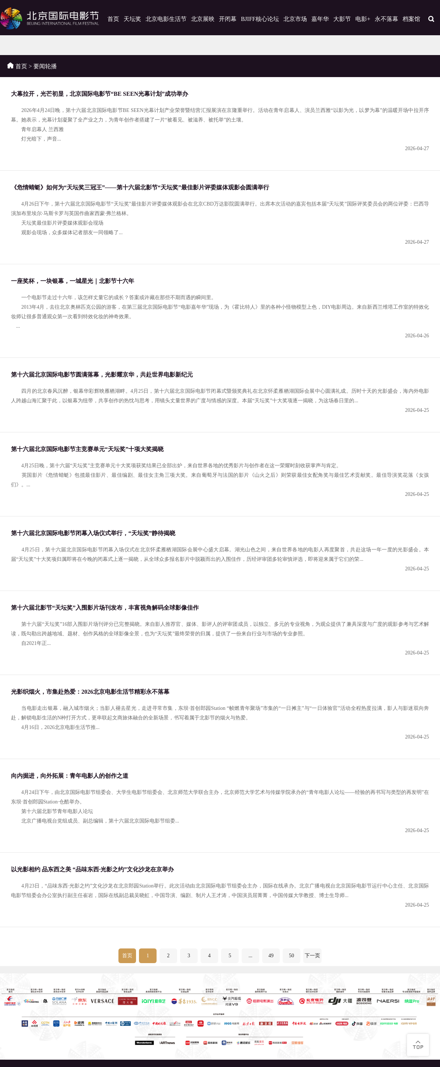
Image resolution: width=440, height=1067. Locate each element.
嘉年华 (320, 19)
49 (271, 955)
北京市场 (295, 19)
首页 (113, 19)
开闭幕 (227, 19)
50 (291, 955)
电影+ (362, 19)
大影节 (342, 19)
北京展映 (202, 19)
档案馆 (411, 19)
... (251, 955)
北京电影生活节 (166, 19)
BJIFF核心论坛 (260, 19)
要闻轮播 (45, 66)
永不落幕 (386, 19)
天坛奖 (132, 19)
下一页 (312, 955)
